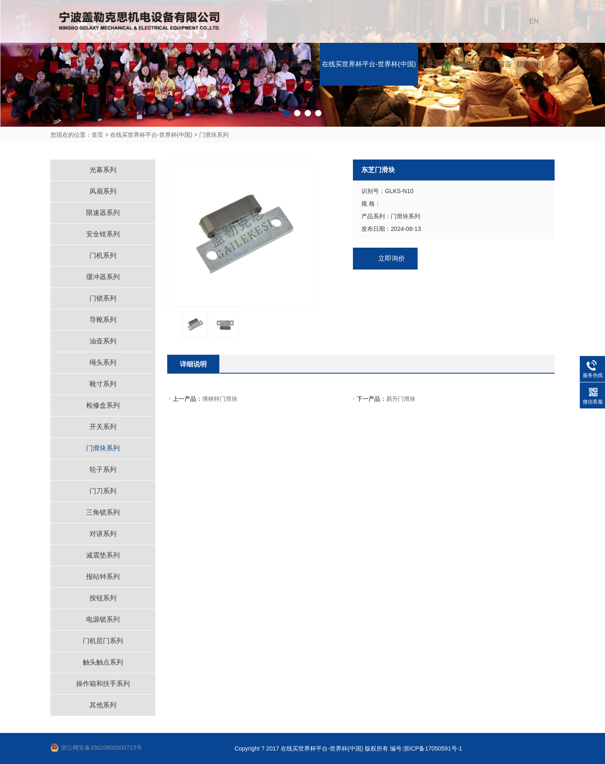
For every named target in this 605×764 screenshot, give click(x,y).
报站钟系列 (103, 576)
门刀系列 (102, 491)
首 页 (177, 64)
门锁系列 (102, 298)
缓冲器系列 (103, 276)
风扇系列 (102, 191)
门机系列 (102, 255)
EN (534, 21)
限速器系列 (103, 212)
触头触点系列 (103, 662)
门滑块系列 (214, 134)
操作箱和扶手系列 (103, 683)
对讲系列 (102, 533)
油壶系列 (102, 341)
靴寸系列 (102, 383)
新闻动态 (303, 64)
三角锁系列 (103, 512)
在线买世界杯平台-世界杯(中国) (238, 64)
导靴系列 (102, 319)
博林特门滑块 (219, 398)
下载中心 (466, 64)
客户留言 (498, 64)
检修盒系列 (103, 405)
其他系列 (102, 705)
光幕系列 (102, 169)
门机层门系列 (103, 640)
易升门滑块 (401, 398)
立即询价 (391, 258)
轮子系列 (102, 469)
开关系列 (102, 426)
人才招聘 (434, 64)
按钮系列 (102, 598)
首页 (97, 134)
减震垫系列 (103, 555)
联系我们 (530, 64)
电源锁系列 (103, 619)
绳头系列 (102, 362)
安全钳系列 (103, 234)
